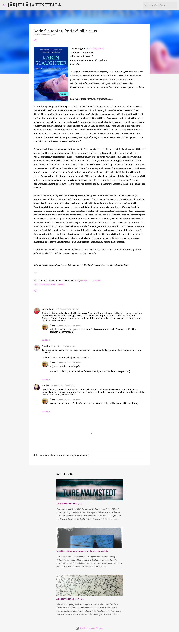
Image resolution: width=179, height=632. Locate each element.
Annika (46, 385)
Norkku (84, 280)
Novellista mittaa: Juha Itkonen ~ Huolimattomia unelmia (82, 551)
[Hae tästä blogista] (162, 5)
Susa (52, 325)
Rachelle (97, 280)
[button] (35, 40)
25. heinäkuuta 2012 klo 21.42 (62, 346)
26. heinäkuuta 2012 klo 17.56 (62, 386)
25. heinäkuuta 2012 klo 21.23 (67, 309)
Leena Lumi (48, 309)
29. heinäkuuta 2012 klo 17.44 (68, 325)
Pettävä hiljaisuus (94, 48)
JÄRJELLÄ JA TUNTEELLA (34, 5)
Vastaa (46, 340)
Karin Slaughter (48, 284)
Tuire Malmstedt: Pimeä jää (68, 504)
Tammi (60, 284)
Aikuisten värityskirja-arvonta (70, 599)
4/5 (36, 284)
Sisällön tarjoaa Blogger (89, 628)
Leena (76, 280)
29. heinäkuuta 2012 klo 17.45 (68, 362)
